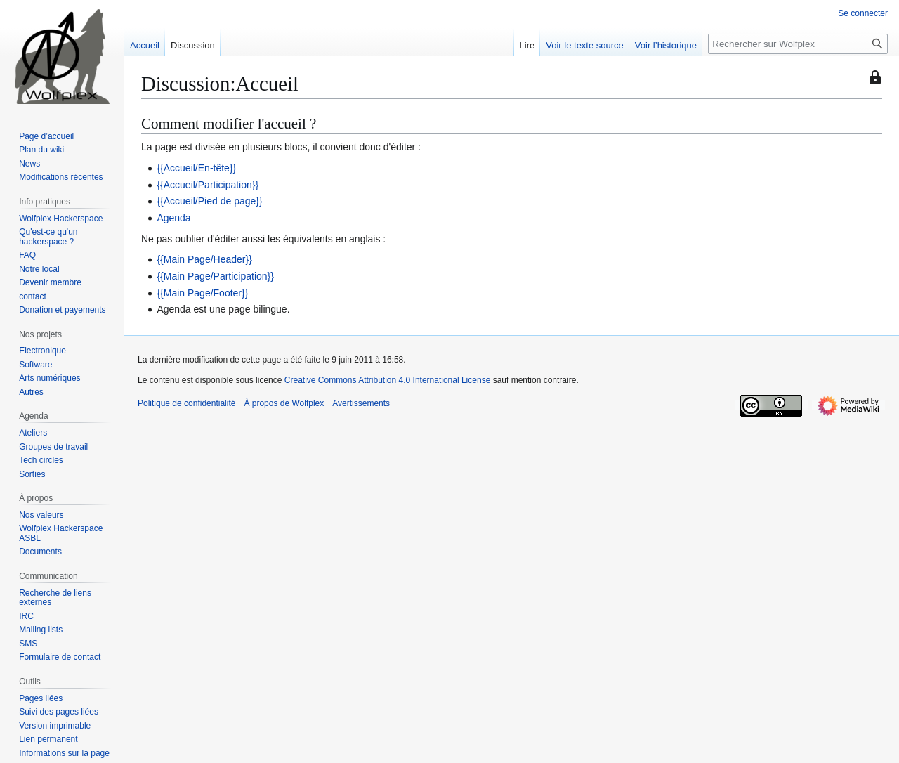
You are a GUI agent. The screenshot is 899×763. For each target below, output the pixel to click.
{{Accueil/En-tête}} (196, 168)
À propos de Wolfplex (284, 403)
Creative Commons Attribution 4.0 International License (387, 380)
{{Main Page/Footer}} (202, 293)
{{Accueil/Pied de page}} (209, 201)
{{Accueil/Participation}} (207, 184)
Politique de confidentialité (186, 403)
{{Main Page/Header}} (204, 259)
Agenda (173, 217)
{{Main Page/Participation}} (215, 276)
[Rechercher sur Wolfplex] (798, 44)
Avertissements (361, 403)
